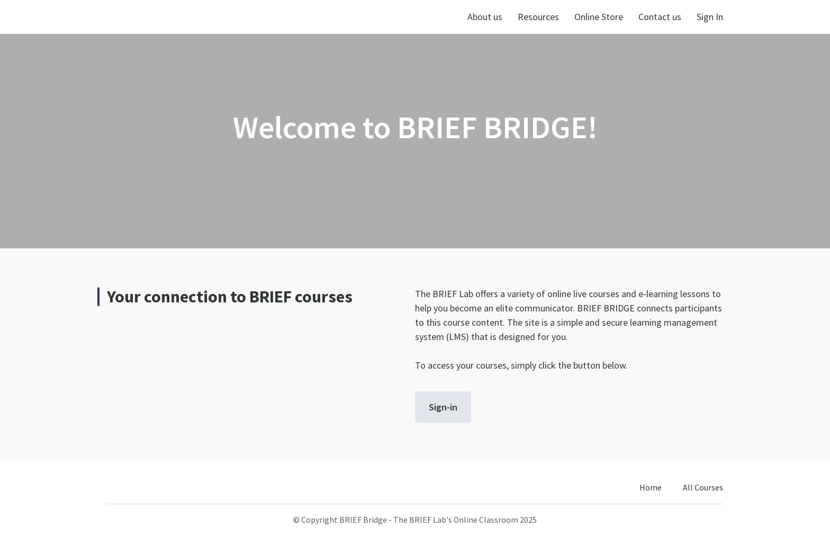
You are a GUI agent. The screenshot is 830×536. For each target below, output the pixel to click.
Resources (538, 17)
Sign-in (443, 407)
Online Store (598, 17)
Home (650, 488)
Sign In (710, 17)
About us (484, 17)
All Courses (703, 488)
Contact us (659, 17)
